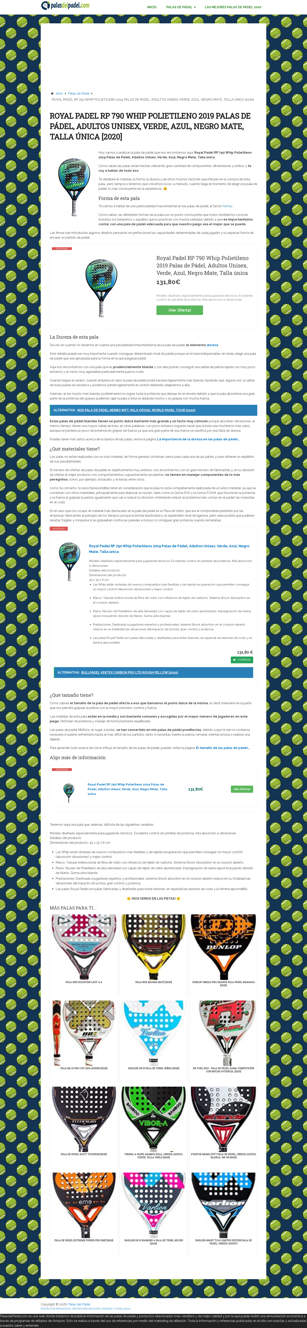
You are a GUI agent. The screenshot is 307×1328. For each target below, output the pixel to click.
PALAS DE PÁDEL (179, 7)
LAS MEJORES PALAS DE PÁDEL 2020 (233, 7)
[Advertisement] (153, 61)
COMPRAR (244, 659)
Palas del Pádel (79, 1304)
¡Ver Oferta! (179, 310)
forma (227, 206)
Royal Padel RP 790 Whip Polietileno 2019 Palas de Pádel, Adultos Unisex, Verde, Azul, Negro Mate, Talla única (169, 549)
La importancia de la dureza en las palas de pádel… (198, 439)
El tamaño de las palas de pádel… (223, 748)
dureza (212, 345)
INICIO (152, 7)
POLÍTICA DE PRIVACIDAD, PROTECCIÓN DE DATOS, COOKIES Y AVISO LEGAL (86, 1308)
